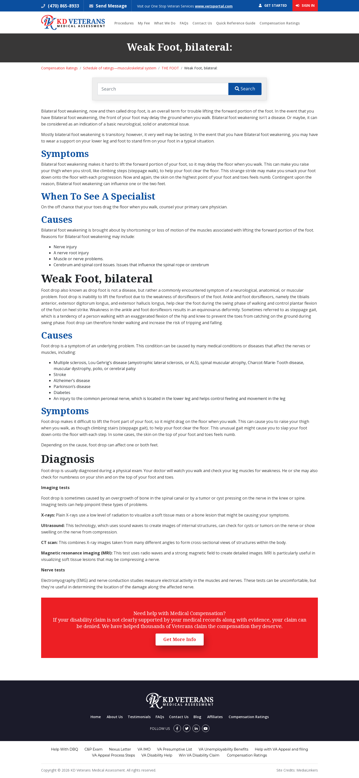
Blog (197, 717)
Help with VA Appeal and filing (281, 749)
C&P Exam (93, 749)
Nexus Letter (120, 749)
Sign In (304, 5)
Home (95, 717)
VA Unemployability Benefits (223, 749)
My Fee (144, 23)
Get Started (271, 5)
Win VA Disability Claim (199, 755)
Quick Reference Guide (235, 23)
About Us (115, 717)
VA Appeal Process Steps (113, 755)
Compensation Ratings (280, 23)
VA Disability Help (156, 755)
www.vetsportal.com (214, 6)
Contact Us (202, 23)
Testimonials (139, 717)
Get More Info (179, 640)
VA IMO (144, 749)
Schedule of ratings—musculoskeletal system (119, 68)
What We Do (165, 23)
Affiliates (215, 717)
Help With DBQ (64, 749)
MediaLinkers (307, 770)
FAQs (184, 23)
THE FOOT (170, 68)
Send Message (112, 6)
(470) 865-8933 (63, 6)
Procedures (124, 23)
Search (245, 89)
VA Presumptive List (174, 749)
